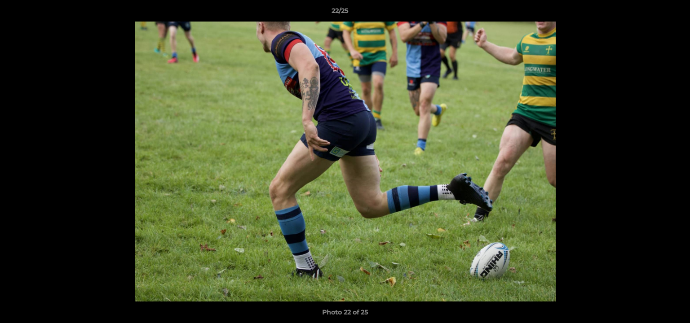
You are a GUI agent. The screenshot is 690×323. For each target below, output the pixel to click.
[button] (652, 13)
